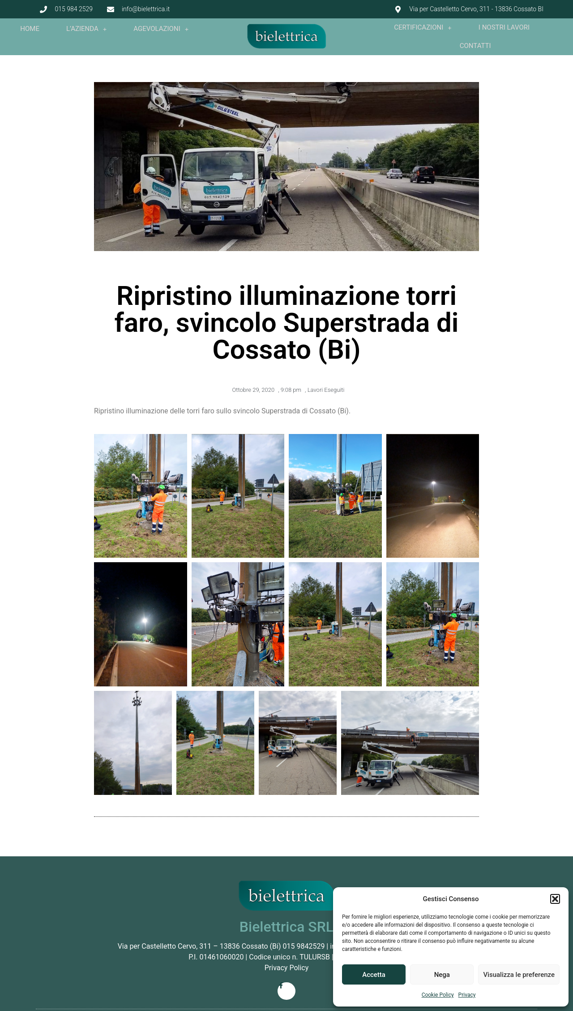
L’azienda (86, 29)
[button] (555, 898)
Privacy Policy (287, 967)
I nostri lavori (504, 27)
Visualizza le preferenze (519, 975)
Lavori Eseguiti (326, 389)
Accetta (373, 975)
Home (29, 29)
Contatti (475, 46)
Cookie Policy (438, 995)
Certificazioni (423, 27)
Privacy (467, 995)
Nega (442, 975)
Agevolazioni (160, 29)
